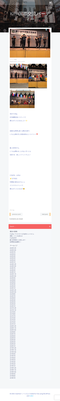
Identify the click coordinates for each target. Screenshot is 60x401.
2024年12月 (13, 264)
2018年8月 (12, 376)
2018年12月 (13, 368)
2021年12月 (13, 308)
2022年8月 (12, 294)
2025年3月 (12, 258)
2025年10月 (13, 250)
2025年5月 (12, 254)
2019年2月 (12, 364)
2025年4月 (12, 256)
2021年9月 (12, 312)
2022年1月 (12, 306)
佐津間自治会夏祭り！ (15, 242)
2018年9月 (12, 374)
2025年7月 (12, 252)
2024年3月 (12, 270)
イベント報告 (13, 59)
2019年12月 (13, 348)
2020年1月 (12, 346)
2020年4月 (12, 340)
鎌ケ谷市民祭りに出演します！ (18, 240)
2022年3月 (12, 302)
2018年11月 (13, 370)
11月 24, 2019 (21, 61)
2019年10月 (13, 352)
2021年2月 (12, 322)
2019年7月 (12, 356)
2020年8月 (12, 332)
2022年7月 (12, 296)
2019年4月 (12, 362)
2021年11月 (13, 310)
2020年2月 (12, 344)
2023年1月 (12, 288)
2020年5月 (12, 338)
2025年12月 (13, 248)
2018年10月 (13, 372)
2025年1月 (12, 262)
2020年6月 (12, 336)
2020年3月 (12, 342)
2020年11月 (13, 328)
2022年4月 (12, 300)
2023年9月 (12, 278)
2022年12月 (13, 290)
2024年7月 (12, 268)
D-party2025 (13, 238)
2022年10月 (13, 292)
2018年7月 (12, 378)
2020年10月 (13, 330)
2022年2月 (12, 304)
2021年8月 (12, 314)
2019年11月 (13, 350)
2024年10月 (13, 266)
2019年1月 (12, 366)
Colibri (31, 396)
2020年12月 (13, 326)
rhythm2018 (13, 61)
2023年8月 (12, 280)
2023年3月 (12, 286)
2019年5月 (12, 360)
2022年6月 (12, 298)
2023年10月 (13, 276)
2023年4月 (12, 284)
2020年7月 (12, 334)
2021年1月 (12, 324)
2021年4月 (12, 318)
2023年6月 (12, 282)
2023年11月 (13, 274)
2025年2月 (12, 260)
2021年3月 (12, 320)
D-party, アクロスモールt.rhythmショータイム (22, 234)
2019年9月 (12, 354)
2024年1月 (12, 272)
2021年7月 (12, 316)
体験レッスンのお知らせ (16, 236)
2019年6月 (12, 358)
